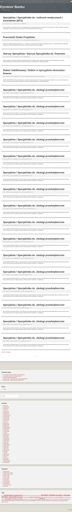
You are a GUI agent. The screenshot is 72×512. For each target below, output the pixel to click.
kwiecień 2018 (6, 434)
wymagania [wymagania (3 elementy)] (33, 500)
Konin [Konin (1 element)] (54, 497)
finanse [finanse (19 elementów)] (20, 497)
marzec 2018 (6, 435)
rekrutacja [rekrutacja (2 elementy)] (55, 499)
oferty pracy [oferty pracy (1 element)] (33, 499)
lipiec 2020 (5, 405)
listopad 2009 (6, 459)
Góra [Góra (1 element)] (24, 497)
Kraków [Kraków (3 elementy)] (60, 497)
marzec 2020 (6, 408)
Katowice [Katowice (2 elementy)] (50, 497)
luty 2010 (5, 457)
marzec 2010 (6, 455)
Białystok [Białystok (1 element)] (24, 495)
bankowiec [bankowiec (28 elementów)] (8, 495)
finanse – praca (6, 476)
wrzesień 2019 (6, 416)
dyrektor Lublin (6, 475)
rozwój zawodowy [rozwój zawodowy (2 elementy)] (64, 499)
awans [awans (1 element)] (3, 495)
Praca (4, 389)
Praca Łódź (5, 486)
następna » (9, 352)
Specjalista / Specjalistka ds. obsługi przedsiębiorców (33, 90)
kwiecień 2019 (6, 419)
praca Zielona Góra (7, 484)
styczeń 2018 (6, 436)
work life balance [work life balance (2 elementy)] (17, 500)
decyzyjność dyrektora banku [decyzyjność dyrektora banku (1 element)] (35, 495)
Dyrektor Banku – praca (8, 472)
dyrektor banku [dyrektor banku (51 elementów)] (48, 495)
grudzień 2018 (6, 424)
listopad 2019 (6, 413)
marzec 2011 (6, 447)
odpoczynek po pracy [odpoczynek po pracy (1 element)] (27, 499)
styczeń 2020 (6, 411)
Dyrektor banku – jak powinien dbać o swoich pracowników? (15, 378)
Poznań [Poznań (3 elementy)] (37, 499)
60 (6, 352)
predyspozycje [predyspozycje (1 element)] (47, 499)
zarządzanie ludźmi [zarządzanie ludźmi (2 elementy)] (63, 500)
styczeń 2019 (6, 423)
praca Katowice (6, 478)
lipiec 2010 (5, 451)
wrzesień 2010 (6, 450)
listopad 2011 (6, 443)
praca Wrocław (6, 483)
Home (1, 1)
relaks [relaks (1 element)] (59, 499)
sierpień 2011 (6, 446)
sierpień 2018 (6, 430)
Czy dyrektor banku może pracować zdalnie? (12, 376)
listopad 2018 (6, 425)
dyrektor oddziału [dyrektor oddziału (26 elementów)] (63, 495)
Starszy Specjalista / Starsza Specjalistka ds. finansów (34, 53)
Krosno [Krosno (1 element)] (64, 497)
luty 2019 (5, 421)
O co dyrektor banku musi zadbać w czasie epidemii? (14, 374)
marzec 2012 (6, 442)
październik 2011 (6, 444)
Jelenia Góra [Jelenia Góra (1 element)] (27, 497)
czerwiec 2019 (6, 417)
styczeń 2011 (6, 448)
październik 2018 (6, 427)
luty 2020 (5, 409)
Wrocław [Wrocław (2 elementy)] (23, 500)
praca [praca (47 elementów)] (42, 499)
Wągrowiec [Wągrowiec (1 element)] (44, 500)
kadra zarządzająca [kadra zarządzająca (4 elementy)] (35, 497)
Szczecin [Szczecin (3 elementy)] (4, 500)
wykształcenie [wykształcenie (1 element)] (27, 500)
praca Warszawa (6, 482)
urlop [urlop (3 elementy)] (7, 500)
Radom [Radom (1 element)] (51, 499)
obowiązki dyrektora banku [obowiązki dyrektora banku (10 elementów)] (14, 499)
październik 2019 (6, 415)
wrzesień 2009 (6, 462)
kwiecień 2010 (6, 454)
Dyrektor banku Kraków (8, 474)
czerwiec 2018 (6, 431)
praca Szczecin (6, 480)
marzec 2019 (6, 420)
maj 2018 (5, 432)
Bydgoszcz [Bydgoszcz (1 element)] (28, 495)
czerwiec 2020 (6, 407)
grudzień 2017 (6, 438)
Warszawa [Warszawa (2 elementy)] (11, 500)
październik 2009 (6, 461)
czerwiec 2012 (6, 439)
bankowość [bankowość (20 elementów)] (18, 495)
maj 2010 (5, 452)
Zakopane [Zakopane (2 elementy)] (48, 500)
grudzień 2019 (6, 412)
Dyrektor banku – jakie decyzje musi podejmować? (13, 380)
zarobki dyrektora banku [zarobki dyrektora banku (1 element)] (54, 500)
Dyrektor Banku (12, 7)
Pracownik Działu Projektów (19, 37)
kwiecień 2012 (6, 440)
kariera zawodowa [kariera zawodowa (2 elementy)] (44, 497)
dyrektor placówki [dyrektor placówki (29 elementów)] (9, 497)
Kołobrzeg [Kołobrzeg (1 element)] (57, 497)
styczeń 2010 (6, 458)
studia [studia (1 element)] (69, 499)
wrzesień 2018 (6, 428)
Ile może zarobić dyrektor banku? (10, 377)
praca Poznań (6, 479)
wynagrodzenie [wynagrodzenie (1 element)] (38, 500)
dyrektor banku (6, 471)
